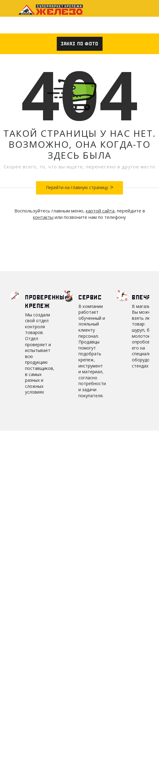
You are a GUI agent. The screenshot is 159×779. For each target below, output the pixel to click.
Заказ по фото (80, 44)
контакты (43, 217)
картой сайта (100, 211)
